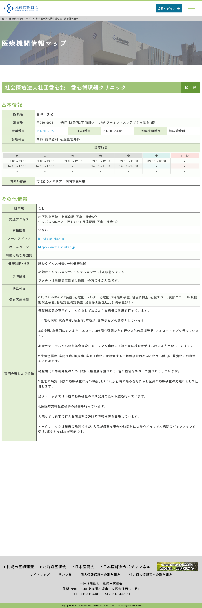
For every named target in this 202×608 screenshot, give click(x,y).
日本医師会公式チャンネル (126, 566)
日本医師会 (85, 566)
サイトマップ (40, 574)
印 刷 (191, 87)
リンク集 (65, 574)
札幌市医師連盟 (20, 566)
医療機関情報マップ (20, 18)
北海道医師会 (54, 566)
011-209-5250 (45, 130)
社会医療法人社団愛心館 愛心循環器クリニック (62, 18)
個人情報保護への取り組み (100, 574)
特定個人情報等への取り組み (150, 574)
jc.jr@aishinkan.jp (51, 238)
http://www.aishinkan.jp (56, 246)
